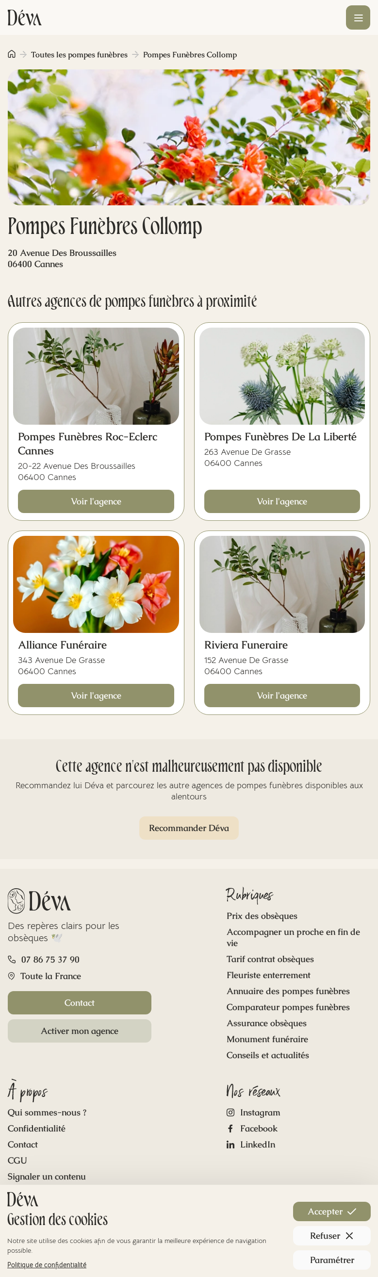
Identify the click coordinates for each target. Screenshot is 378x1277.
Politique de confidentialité (46, 1264)
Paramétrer (332, 1259)
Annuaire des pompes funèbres (288, 990)
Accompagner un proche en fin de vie (293, 937)
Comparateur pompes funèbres (288, 1006)
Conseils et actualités (268, 1055)
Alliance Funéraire (62, 645)
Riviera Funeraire (246, 645)
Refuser (332, 1235)
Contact (80, 1002)
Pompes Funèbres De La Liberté (280, 437)
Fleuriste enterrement (269, 974)
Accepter (332, 1211)
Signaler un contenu (47, 1176)
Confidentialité (37, 1128)
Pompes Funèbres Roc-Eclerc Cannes (87, 444)
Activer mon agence (79, 1030)
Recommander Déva (189, 827)
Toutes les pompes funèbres (79, 55)
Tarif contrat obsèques (270, 958)
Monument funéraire (267, 1039)
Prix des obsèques (262, 915)
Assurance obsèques (267, 1022)
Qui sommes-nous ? (47, 1112)
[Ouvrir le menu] (358, 17)
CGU (17, 1160)
